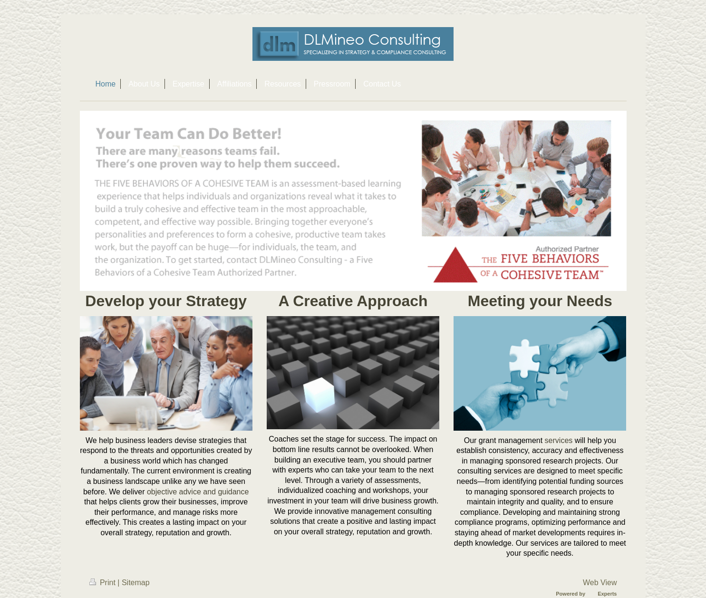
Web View (600, 583)
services (559, 440)
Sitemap (136, 583)
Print (103, 583)
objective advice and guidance (198, 492)
